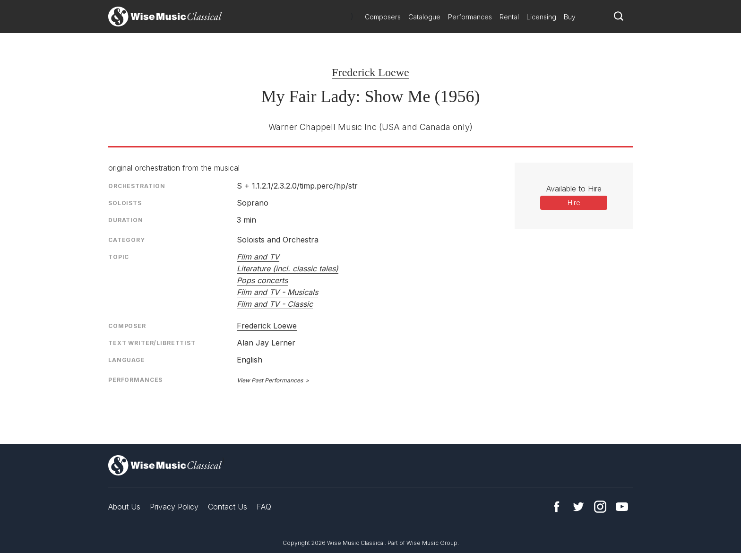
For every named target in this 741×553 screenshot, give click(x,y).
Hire (574, 202)
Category (126, 239)
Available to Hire (574, 188)
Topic (118, 256)
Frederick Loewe (370, 72)
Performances (470, 17)
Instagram (600, 507)
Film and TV (258, 256)
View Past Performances (270, 380)
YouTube (622, 507)
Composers (383, 17)
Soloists (125, 203)
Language (126, 359)
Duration (125, 220)
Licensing (541, 17)
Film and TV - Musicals (277, 292)
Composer (127, 325)
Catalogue (424, 17)
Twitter (578, 507)
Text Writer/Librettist (152, 342)
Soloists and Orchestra (278, 239)
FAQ (264, 506)
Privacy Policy (174, 506)
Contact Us (227, 506)
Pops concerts (262, 280)
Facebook (557, 507)
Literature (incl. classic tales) (287, 268)
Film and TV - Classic (275, 304)
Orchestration (136, 186)
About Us (124, 506)
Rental (509, 17)
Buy (570, 17)
